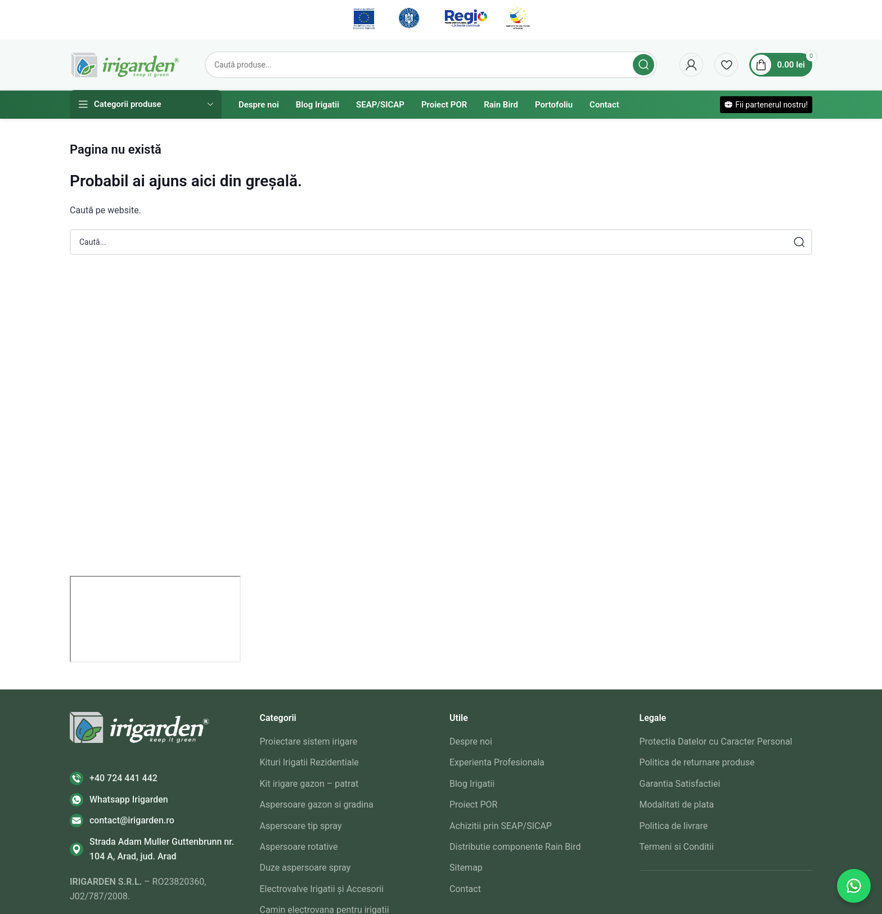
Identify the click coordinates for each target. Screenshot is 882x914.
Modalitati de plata (677, 804)
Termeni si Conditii (677, 846)
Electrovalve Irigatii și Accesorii (322, 889)
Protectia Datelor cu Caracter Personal (716, 741)
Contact (465, 889)
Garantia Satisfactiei (680, 783)
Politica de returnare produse (697, 762)
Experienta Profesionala (496, 762)
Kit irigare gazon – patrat (309, 783)
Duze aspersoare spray (305, 867)
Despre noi (470, 741)
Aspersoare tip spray (301, 826)
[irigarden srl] (155, 619)
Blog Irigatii (471, 783)
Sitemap (466, 867)
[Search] (431, 64)
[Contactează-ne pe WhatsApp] (854, 886)
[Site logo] (126, 64)
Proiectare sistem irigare (309, 741)
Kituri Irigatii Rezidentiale (309, 762)
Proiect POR (473, 804)
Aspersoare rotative (299, 846)
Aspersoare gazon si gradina (317, 804)
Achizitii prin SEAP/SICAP (500, 826)
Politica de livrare (674, 826)
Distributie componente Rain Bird (514, 846)
